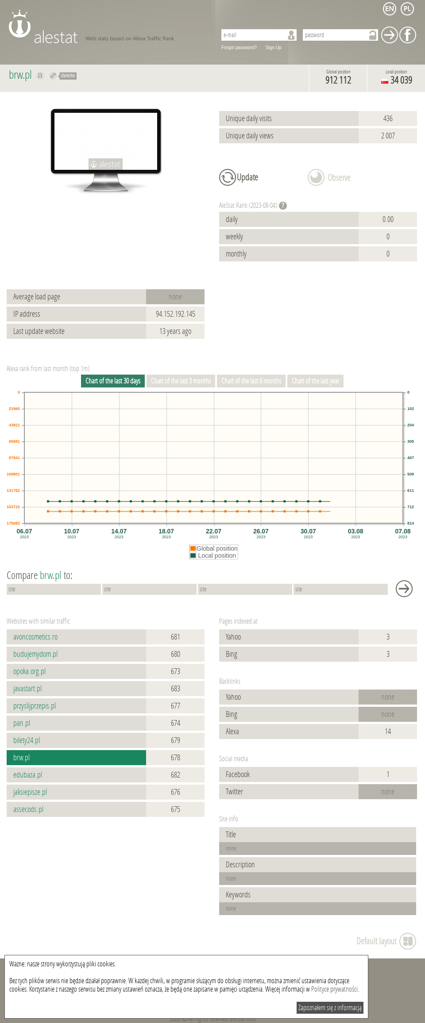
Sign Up (274, 47)
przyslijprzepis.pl (34, 706)
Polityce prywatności (334, 989)
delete (68, 76)
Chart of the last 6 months (251, 381)
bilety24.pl (26, 740)
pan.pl (21, 723)
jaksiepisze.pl (30, 792)
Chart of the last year (315, 381)
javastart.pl (27, 688)
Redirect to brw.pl (53, 76)
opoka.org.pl (29, 671)
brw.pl (21, 757)
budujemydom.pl (35, 654)
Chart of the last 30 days (112, 381)
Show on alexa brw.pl (40, 76)
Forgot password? (239, 47)
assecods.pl (28, 809)
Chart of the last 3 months (181, 381)
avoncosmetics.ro (35, 637)
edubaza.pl (27, 775)
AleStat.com (107, 26)
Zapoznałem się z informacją (330, 1008)
